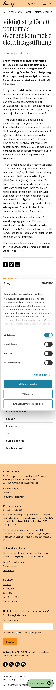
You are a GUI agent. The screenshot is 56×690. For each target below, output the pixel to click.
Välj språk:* (8, 632)
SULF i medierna (15, 440)
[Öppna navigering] (47, 3)
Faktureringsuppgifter (13, 497)
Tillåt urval (28, 394)
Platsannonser (9, 566)
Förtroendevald (10, 601)
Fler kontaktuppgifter (13, 488)
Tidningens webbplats (13, 562)
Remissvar (12, 426)
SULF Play (7, 592)
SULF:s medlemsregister (14, 530)
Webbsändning (14, 448)
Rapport (10, 418)
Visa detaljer (40, 374)
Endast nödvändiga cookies (28, 403)
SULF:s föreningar (11, 597)
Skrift (9, 433)
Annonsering (8, 570)
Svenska (23, 632)
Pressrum (7, 492)
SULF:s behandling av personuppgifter (20, 685)
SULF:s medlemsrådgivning (15, 514)
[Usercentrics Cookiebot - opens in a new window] (40, 284)
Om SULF (7, 584)
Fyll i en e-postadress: (13, 620)
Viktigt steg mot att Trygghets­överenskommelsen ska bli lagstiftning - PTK (27, 247)
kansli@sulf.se (31, 483)
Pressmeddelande (16, 411)
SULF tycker (8, 588)
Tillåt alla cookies (28, 384)
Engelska (36, 632)
